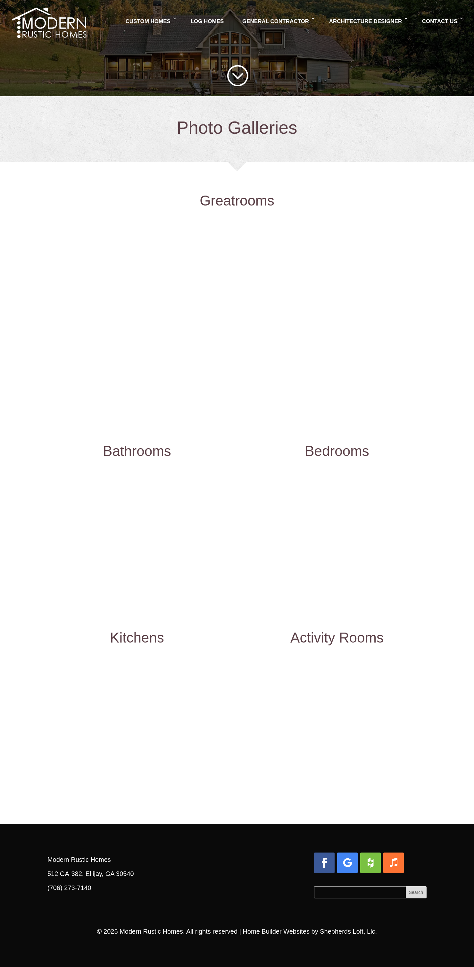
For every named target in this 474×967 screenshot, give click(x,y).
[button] (324, 863)
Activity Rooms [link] (337, 637)
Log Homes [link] (207, 21)
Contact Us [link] (439, 21)
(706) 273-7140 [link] (69, 887)
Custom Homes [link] (148, 21)
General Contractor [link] (275, 21)
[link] (49, 14)
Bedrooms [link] (337, 451)
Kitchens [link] (137, 637)
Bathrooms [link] (137, 451)
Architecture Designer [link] (365, 21)
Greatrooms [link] (237, 200)
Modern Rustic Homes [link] (151, 931)
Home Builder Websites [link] (276, 931)
